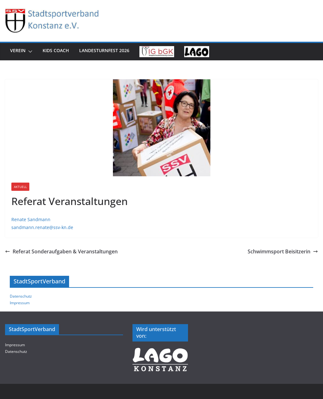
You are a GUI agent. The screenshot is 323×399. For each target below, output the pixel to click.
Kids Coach (56, 50)
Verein (18, 50)
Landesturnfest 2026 (104, 50)
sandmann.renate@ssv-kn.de (42, 227)
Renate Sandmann (30, 219)
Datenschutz (21, 296)
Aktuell (20, 186)
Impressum (20, 302)
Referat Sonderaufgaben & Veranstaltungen (61, 251)
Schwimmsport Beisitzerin (283, 251)
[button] (29, 51)
